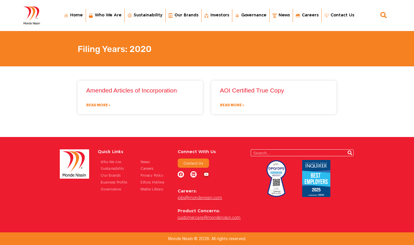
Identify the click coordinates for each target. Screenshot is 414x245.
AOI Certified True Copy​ (252, 90)
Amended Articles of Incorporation (131, 90)
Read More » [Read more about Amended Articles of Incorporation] (98, 105)
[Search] (349, 153)
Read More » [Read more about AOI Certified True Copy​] (232, 105)
